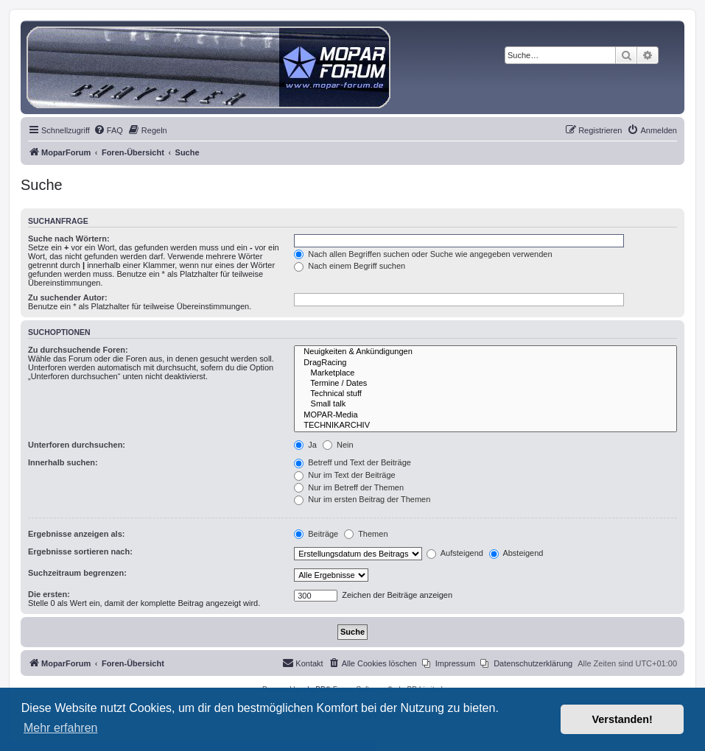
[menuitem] (108, 130)
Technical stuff (485, 394)
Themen (365, 533)
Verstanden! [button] (622, 719)
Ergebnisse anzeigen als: (76, 533)
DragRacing (485, 363)
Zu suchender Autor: (68, 297)
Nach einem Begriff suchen (349, 265)
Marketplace (485, 373)
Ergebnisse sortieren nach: (80, 551)
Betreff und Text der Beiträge (352, 462)
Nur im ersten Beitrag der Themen (362, 499)
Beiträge (316, 533)
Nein (338, 444)
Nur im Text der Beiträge (344, 474)
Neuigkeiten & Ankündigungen (485, 352)
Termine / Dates (485, 383)
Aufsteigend (455, 553)
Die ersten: (49, 594)
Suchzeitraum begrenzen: (77, 572)
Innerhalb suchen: (63, 462)
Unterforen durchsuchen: (76, 444)
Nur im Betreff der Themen (349, 487)
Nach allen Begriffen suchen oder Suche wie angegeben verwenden (423, 254)
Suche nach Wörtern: (69, 238)
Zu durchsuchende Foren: (78, 349)
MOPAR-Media (485, 415)
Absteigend (516, 553)
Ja (305, 444)
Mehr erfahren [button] (61, 728)
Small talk (485, 404)
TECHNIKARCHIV (485, 425)
